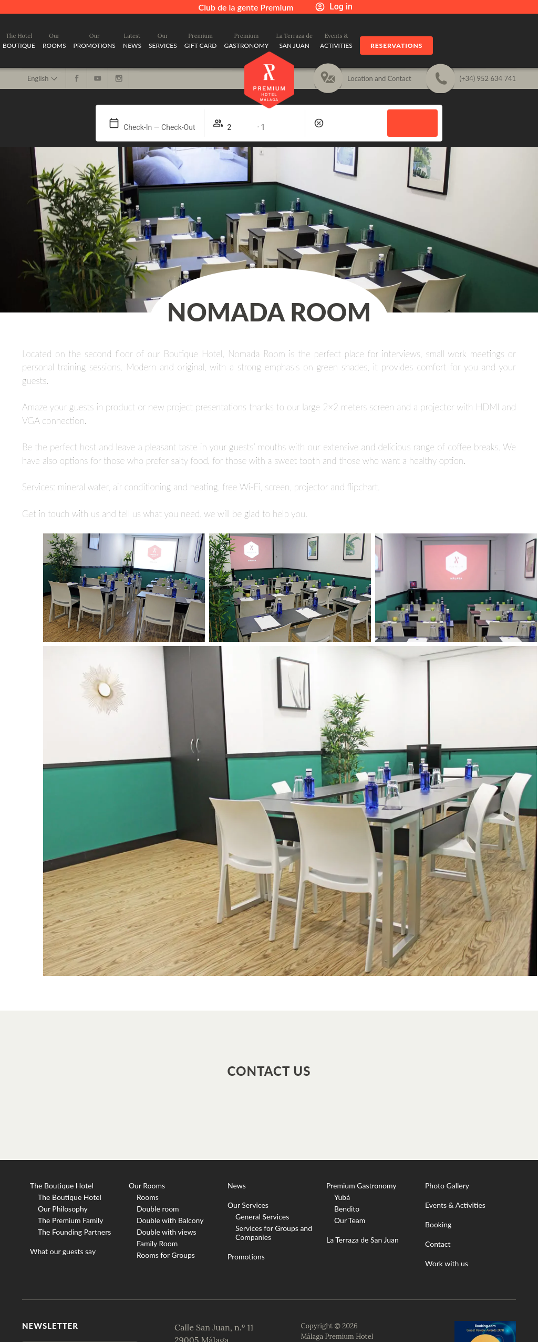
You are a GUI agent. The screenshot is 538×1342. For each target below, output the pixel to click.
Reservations (396, 45)
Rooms (148, 1197)
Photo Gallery (447, 1185)
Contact (438, 1243)
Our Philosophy (63, 1208)
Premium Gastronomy (361, 1185)
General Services (262, 1216)
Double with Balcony (170, 1220)
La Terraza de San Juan (362, 1239)
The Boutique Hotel (62, 1185)
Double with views (166, 1231)
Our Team (349, 1220)
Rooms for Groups (166, 1254)
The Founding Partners (74, 1231)
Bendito (346, 1208)
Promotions (246, 1256)
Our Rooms (147, 1185)
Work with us (446, 1263)
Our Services (247, 1204)
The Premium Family (70, 1220)
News (236, 1185)
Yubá (342, 1197)
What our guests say (63, 1251)
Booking (438, 1224)
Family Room (157, 1243)
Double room (158, 1208)
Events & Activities (455, 1204)
